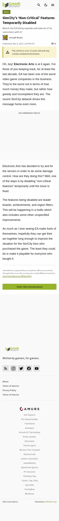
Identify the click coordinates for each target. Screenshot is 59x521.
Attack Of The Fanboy (29, 432)
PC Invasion (29, 471)
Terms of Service (11, 385)
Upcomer (29, 484)
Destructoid (29, 454)
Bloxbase (29, 493)
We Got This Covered (30, 449)
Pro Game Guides (29, 419)
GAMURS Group (50, 502)
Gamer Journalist (29, 458)
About (5, 381)
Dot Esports (29, 414)
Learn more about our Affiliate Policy (17, 276)
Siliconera (29, 441)
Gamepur (29, 428)
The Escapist (29, 445)
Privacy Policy (9, 390)
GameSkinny (29, 463)
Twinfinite (29, 423)
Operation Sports (29, 467)
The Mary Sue (29, 476)
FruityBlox (30, 489)
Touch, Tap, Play (29, 480)
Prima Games (29, 436)
